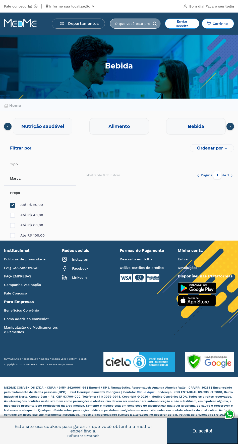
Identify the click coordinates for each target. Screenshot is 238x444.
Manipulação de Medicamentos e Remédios (31, 329)
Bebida (196, 126)
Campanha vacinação (22, 285)
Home (12, 105)
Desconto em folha (136, 259)
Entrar (183, 259)
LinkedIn (74, 277)
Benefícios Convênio (21, 310)
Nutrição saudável (42, 126)
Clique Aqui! (146, 392)
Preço (15, 193)
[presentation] (8, 126)
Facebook (75, 268)
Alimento (119, 126)
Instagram (75, 259)
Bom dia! (208, 6)
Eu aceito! (202, 430)
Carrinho (217, 24)
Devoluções (187, 268)
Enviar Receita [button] (182, 23)
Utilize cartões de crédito (142, 268)
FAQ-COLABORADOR (21, 268)
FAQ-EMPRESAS (17, 276)
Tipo (14, 164)
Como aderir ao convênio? (26, 319)
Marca (15, 178)
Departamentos (79, 23)
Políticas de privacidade (24, 259)
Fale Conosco (15, 293)
